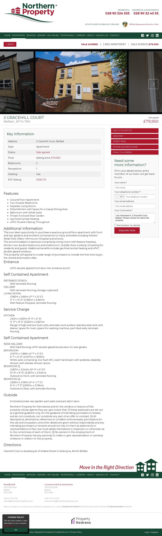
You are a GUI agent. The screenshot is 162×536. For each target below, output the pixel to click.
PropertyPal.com (62, 532)
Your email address (124, 201)
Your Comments (123, 210)
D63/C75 (41, 179)
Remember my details (128, 225)
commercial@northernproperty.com (61, 501)
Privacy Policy (76, 532)
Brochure (125, 147)
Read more (8, 526)
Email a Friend (122, 152)
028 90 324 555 (117, 13)
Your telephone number (127, 192)
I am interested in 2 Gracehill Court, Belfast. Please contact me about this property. (134, 218)
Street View (119, 141)
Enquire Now (127, 230)
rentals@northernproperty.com (18, 501)
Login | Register (151, 532)
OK (16, 530)
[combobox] (120, 196)
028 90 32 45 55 (146, 13)
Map (118, 136)
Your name (120, 182)
